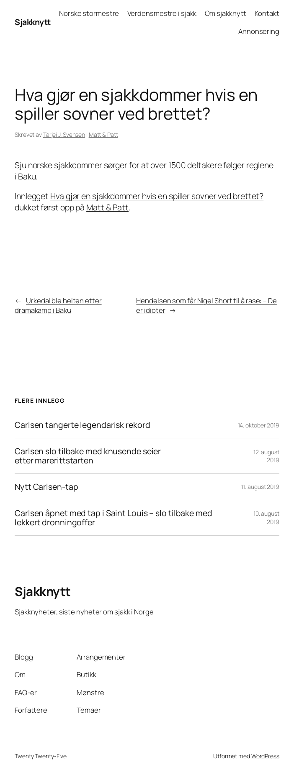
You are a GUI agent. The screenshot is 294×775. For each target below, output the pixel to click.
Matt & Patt (103, 134)
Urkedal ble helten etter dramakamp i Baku (58, 305)
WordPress (265, 756)
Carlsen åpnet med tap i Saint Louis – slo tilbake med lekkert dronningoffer (113, 518)
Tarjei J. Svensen (64, 134)
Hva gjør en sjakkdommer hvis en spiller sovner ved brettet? (156, 196)
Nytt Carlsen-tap (46, 486)
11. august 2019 (260, 487)
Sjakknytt (33, 22)
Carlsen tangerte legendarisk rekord (82, 425)
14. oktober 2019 (258, 425)
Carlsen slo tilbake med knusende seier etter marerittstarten (88, 456)
